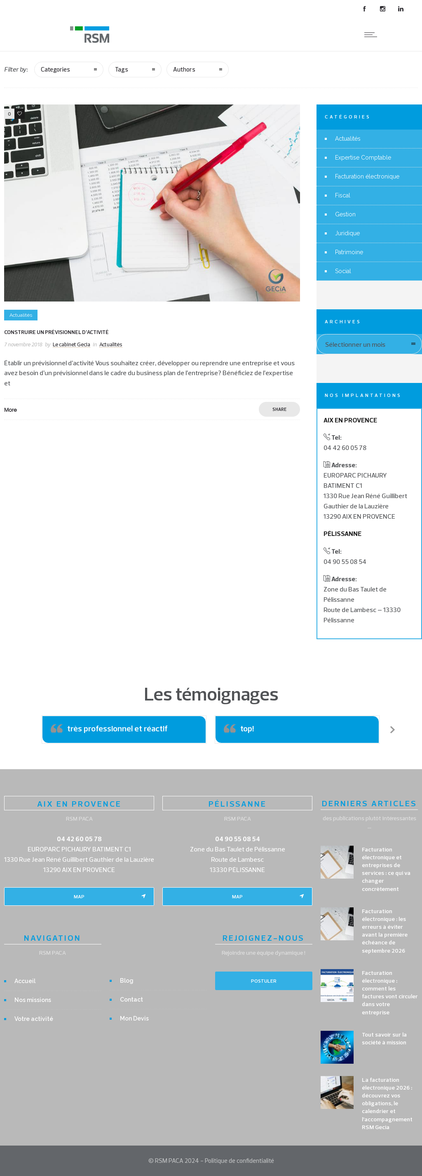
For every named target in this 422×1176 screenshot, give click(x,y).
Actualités (348, 138)
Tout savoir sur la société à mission (384, 1038)
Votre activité (33, 1019)
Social (343, 271)
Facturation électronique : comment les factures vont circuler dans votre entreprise (390, 992)
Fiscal (342, 195)
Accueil (24, 981)
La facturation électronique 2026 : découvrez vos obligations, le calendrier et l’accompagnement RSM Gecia (387, 1103)
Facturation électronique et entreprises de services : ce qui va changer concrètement (386, 869)
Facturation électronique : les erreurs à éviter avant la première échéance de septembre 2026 (385, 930)
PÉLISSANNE (238, 803)
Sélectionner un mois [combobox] (355, 344)
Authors (184, 69)
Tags (121, 69)
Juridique (347, 233)
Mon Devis (134, 1018)
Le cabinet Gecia (71, 344)
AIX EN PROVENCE (79, 803)
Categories (55, 69)
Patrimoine (349, 252)
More (10, 409)
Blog (127, 980)
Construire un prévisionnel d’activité (56, 332)
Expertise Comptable (363, 157)
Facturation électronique (367, 176)
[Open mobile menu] (372, 34)
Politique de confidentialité (239, 1160)
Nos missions (32, 1000)
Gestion (345, 214)
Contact (131, 999)
